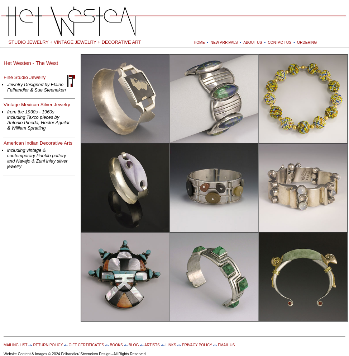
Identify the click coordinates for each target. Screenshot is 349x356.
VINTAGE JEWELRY (75, 42)
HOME (199, 42)
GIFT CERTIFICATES (86, 345)
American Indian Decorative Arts (38, 143)
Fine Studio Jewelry (25, 77)
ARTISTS (152, 345)
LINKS (171, 345)
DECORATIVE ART (121, 42)
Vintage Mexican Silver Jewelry (37, 104)
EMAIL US (226, 345)
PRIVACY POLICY (197, 345)
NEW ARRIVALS (224, 42)
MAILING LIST (15, 345)
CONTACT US (279, 42)
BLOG (134, 345)
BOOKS (116, 345)
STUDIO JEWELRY (29, 42)
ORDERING (307, 42)
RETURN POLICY (48, 345)
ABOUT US (252, 42)
